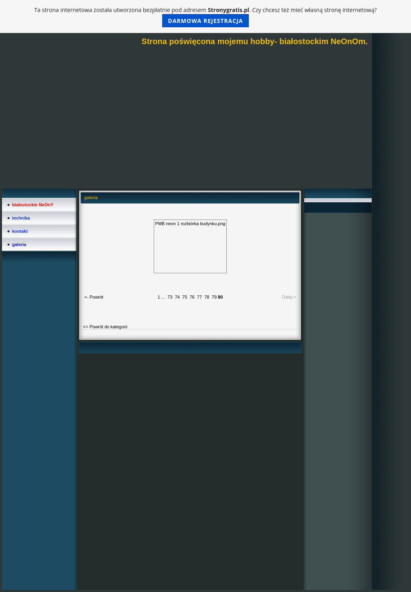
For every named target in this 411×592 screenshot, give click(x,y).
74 (177, 297)
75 (184, 297)
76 (191, 297)
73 (169, 297)
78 (206, 297)
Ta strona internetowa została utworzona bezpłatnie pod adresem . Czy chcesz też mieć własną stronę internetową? (205, 16)
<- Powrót (93, 297)
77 (199, 297)
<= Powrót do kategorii (105, 326)
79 (214, 297)
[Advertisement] (187, 128)
